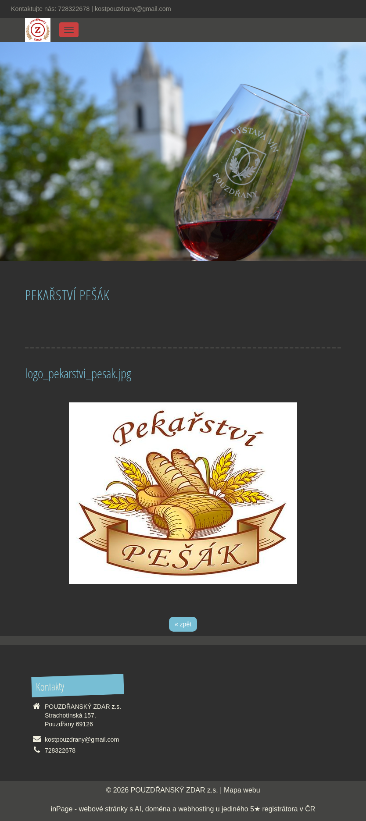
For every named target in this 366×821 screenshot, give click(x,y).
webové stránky (103, 809)
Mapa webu (242, 790)
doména (158, 809)
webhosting (196, 809)
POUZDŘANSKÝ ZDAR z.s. (174, 790)
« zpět (183, 624)
